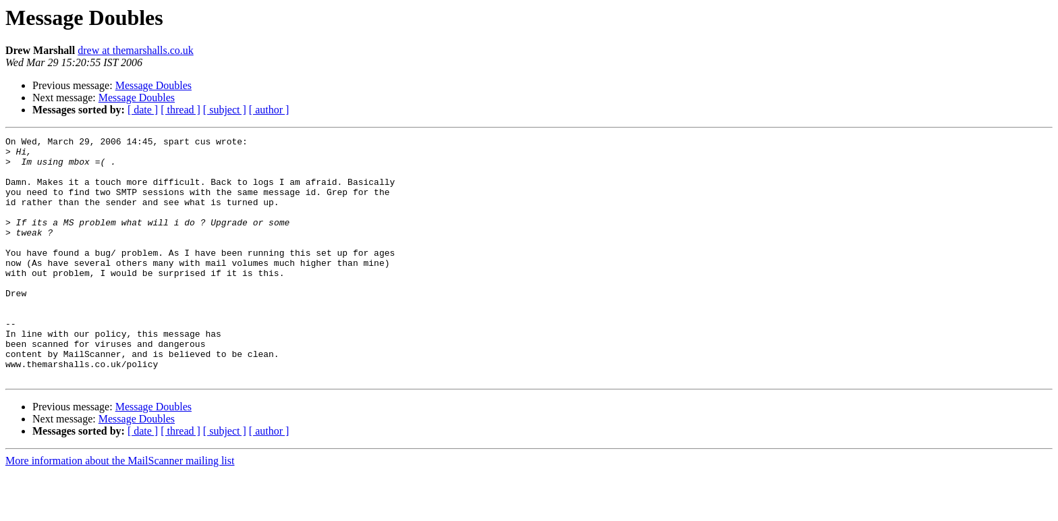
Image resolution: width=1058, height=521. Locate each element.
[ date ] (143, 109)
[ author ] (269, 109)
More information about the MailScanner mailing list (119, 509)
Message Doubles (153, 85)
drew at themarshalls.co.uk (136, 50)
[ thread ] (180, 109)
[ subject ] (224, 109)
